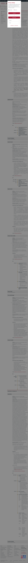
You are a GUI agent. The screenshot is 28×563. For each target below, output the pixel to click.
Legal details (12, 25)
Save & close (14, 17)
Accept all (14, 13)
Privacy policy (16, 25)
